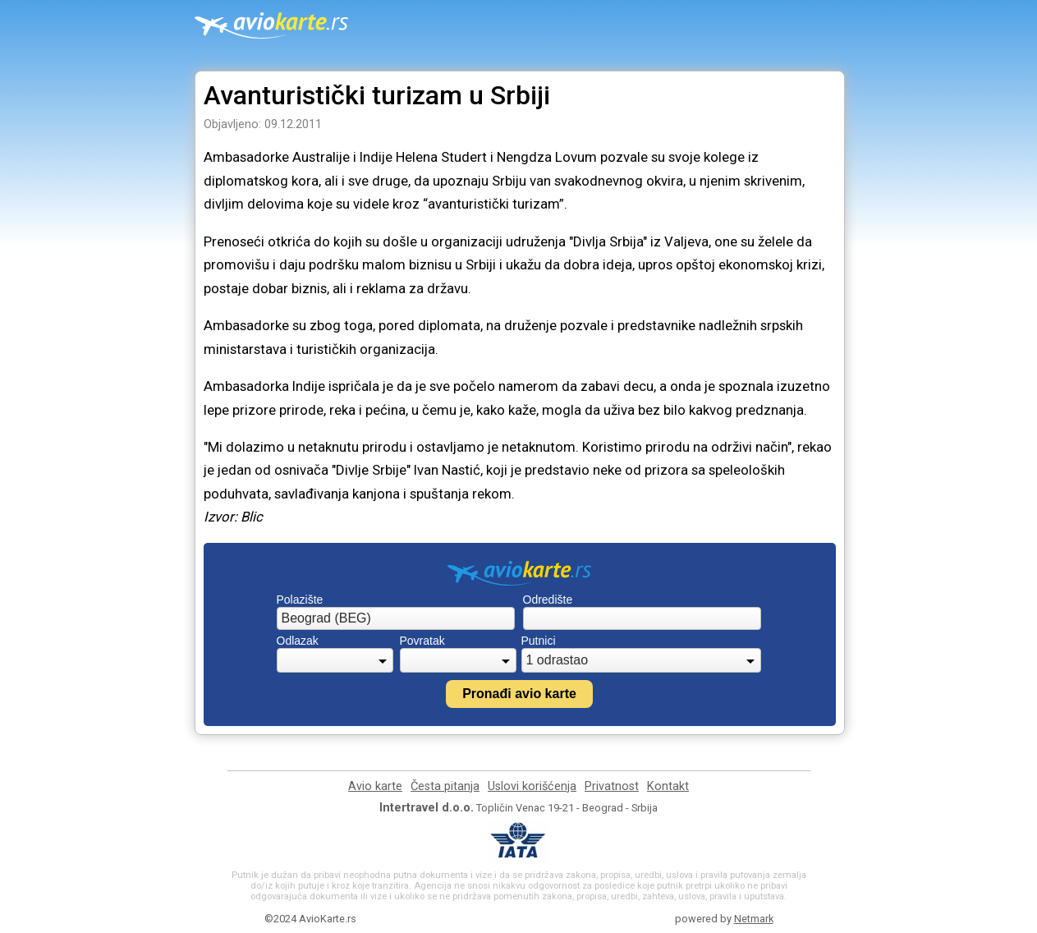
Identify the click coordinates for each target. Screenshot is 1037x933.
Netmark (753, 918)
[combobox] (396, 618)
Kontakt (668, 786)
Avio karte (375, 786)
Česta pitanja (445, 786)
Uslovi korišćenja (532, 786)
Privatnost (612, 786)
